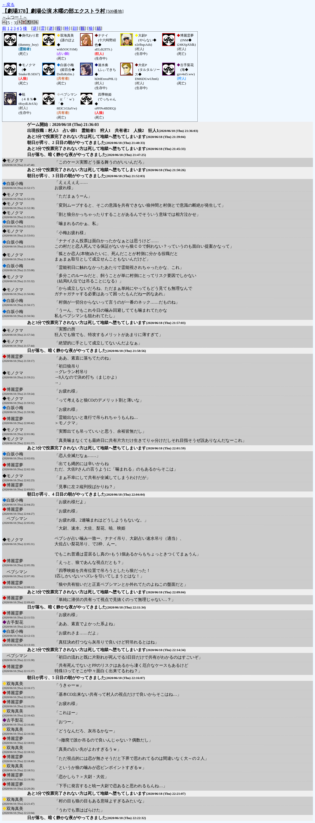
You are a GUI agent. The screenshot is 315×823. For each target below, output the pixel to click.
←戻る (8, 4)
